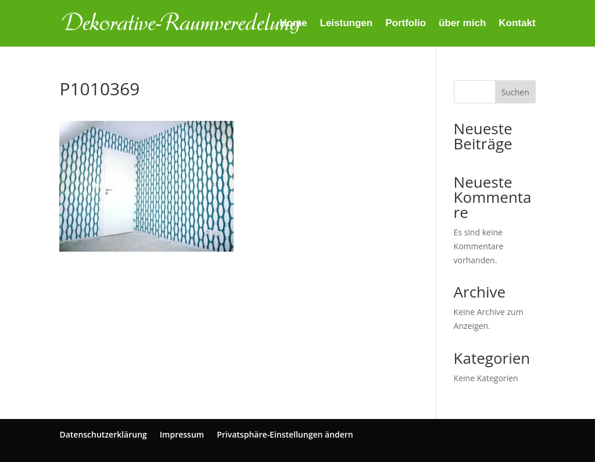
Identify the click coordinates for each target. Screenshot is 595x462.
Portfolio (405, 23)
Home (293, 23)
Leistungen (346, 23)
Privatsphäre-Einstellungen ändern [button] (285, 434)
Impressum (182, 434)
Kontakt (517, 23)
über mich (462, 23)
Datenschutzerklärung (102, 434)
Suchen (515, 92)
